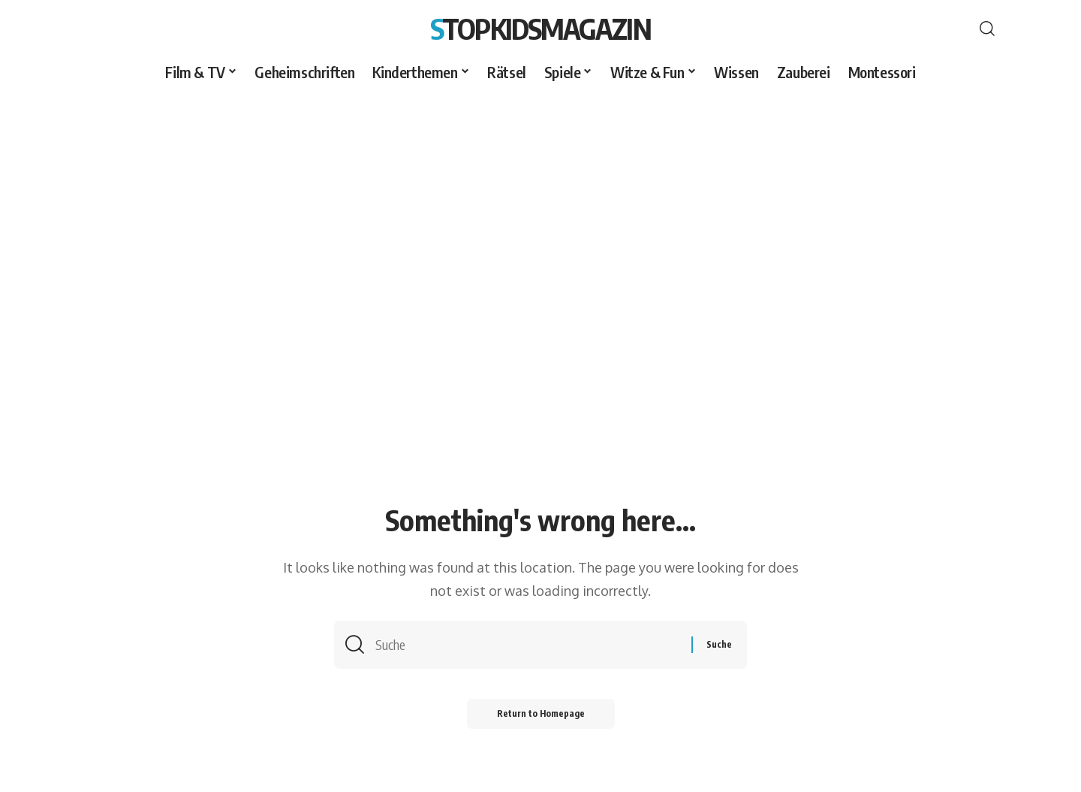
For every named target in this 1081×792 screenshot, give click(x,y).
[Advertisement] (540, 200)
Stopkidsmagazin (540, 28)
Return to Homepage (541, 713)
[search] (987, 28)
